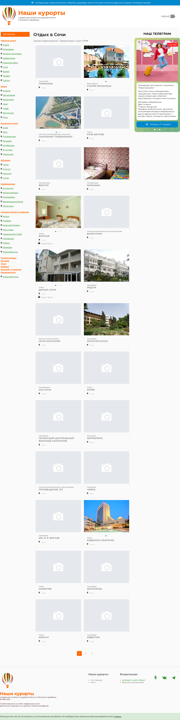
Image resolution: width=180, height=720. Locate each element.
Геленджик (8, 49)
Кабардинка (9, 58)
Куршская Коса (11, 277)
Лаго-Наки (8, 230)
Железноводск (10, 193)
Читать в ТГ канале (158, 124)
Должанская (9, 136)
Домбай (7, 221)
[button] (154, 129)
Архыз (6, 216)
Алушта (6, 91)
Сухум (6, 178)
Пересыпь (8, 154)
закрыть (117, 716)
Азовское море (9, 123)
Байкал (5, 267)
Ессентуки (8, 188)
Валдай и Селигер (11, 269)
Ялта (5, 117)
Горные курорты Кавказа (15, 212)
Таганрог (7, 141)
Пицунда (7, 173)
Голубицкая (8, 145)
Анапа (6, 45)
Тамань (6, 76)
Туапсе (6, 80)
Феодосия (8, 113)
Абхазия (5, 160)
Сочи (5, 67)
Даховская (8, 238)
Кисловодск (9, 197)
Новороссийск (10, 63)
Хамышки (7, 247)
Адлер (6, 71)
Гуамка (6, 243)
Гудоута (6, 169)
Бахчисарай (9, 95)
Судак (6, 108)
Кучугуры (7, 150)
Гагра (5, 164)
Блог (93, 682)
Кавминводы (8, 184)
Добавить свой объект (134, 680)
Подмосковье (8, 258)
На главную (96, 680)
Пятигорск (8, 206)
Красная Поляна (11, 225)
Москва (5, 261)
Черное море (8, 40)
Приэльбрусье (10, 252)
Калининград (8, 272)
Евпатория (8, 99)
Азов (5, 128)
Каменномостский (12, 234)
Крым (4, 86)
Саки (5, 104)
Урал (3, 264)
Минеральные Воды (13, 202)
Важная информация (133, 682)
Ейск (5, 132)
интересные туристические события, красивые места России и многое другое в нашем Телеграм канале (91, 2)
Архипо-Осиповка (12, 54)
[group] (157, 85)
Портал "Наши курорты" (45, 40)
